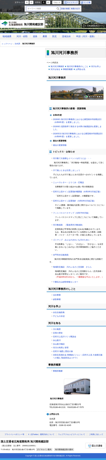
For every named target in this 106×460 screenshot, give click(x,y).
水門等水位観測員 (60, 255)
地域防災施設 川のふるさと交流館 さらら (72, 267)
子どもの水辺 (59, 316)
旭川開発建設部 (22, 24)
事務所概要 (68, 69)
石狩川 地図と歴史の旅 (63, 351)
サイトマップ (72, 2)
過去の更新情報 (60, 145)
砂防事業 (57, 299)
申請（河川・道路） (86, 36)
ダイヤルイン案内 (44, 449)
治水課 (17, 44)
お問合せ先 (80, 69)
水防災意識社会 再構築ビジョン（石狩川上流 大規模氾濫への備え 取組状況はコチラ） (77, 356)
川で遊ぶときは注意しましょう (66, 170)
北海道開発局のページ (96, 26)
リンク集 (87, 2)
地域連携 (6, 36)
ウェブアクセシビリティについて (71, 434)
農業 (45, 36)
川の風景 (57, 329)
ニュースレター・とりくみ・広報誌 (68, 182)
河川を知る (55, 69)
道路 (35, 36)
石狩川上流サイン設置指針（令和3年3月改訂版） (74, 201)
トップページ (7, 44)
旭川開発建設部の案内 (64, 449)
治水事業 (57, 295)
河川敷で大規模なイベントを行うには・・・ (72, 158)
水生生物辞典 (59, 312)
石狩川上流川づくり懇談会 (64, 336)
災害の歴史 (58, 333)
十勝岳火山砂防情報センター (65, 282)
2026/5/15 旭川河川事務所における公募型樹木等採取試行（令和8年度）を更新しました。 (78, 135)
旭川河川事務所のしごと (77, 66)
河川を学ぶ (96, 66)
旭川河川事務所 (57, 66)
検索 (58, 8)
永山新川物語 (59, 344)
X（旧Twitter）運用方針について (41, 434)
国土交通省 (95, 445)
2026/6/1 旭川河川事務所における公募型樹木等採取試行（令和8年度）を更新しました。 (77, 120)
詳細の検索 (65, 9)
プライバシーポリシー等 (14, 434)
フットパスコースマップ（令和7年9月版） (71, 213)
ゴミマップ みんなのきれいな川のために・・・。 (75, 240)
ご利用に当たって (96, 434)
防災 (54, 36)
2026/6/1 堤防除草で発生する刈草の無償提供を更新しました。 (77, 127)
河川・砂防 (22, 36)
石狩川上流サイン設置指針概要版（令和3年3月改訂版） (77, 191)
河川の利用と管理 (60, 347)
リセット (56, 2)
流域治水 (66, 36)
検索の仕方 (75, 9)
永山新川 (57, 340)
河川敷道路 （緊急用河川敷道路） (68, 225)
